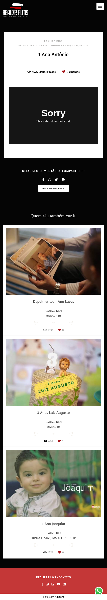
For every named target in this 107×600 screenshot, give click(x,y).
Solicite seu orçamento (53, 188)
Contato (65, 577)
